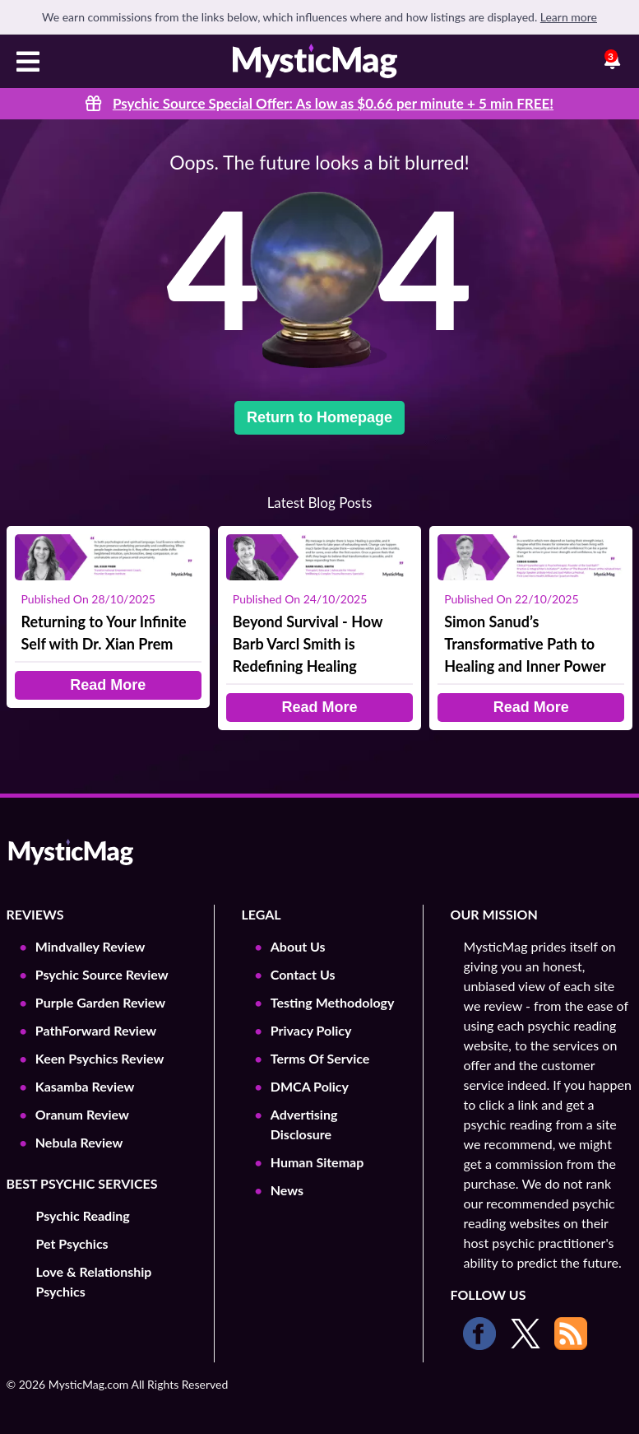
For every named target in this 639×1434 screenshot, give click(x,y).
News (287, 1190)
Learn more (568, 17)
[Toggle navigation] (27, 63)
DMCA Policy (310, 1086)
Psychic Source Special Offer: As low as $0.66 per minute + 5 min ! (333, 103)
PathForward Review (95, 1030)
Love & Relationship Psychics (94, 1281)
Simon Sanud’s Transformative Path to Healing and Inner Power (525, 643)
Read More (108, 685)
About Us (298, 946)
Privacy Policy (311, 1030)
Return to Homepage (319, 417)
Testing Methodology (333, 1002)
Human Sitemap (317, 1162)
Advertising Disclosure (304, 1124)
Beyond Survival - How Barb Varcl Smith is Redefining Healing (307, 643)
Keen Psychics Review (99, 1058)
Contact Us (303, 974)
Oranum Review (82, 1114)
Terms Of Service (320, 1058)
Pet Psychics (72, 1243)
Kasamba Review (85, 1086)
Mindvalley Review (90, 946)
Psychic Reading (83, 1215)
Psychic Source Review (102, 974)
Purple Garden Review (100, 1002)
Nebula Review (79, 1142)
